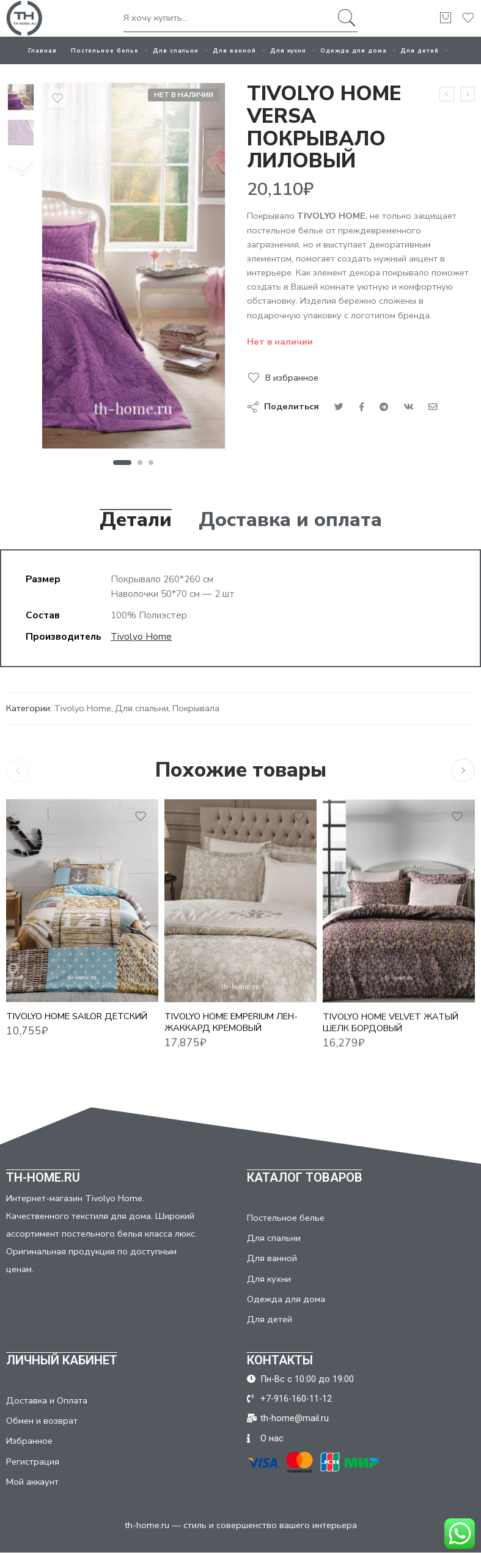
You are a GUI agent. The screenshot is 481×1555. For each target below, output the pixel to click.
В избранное (291, 377)
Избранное (29, 1441)
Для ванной (234, 50)
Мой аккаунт (32, 1482)
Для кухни (288, 50)
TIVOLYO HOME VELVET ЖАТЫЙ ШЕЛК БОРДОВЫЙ (390, 1033)
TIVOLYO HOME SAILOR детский (76, 1023)
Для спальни (176, 50)
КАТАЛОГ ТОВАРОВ (304, 1177)
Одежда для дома (353, 50)
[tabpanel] (134, 268)
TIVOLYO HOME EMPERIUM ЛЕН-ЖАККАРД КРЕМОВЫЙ (231, 1032)
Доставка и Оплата (46, 1400)
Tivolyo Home (141, 636)
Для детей (419, 50)
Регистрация (32, 1461)
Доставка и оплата (290, 520)
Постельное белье (105, 50)
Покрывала (195, 708)
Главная (42, 50)
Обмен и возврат (42, 1420)
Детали (136, 520)
